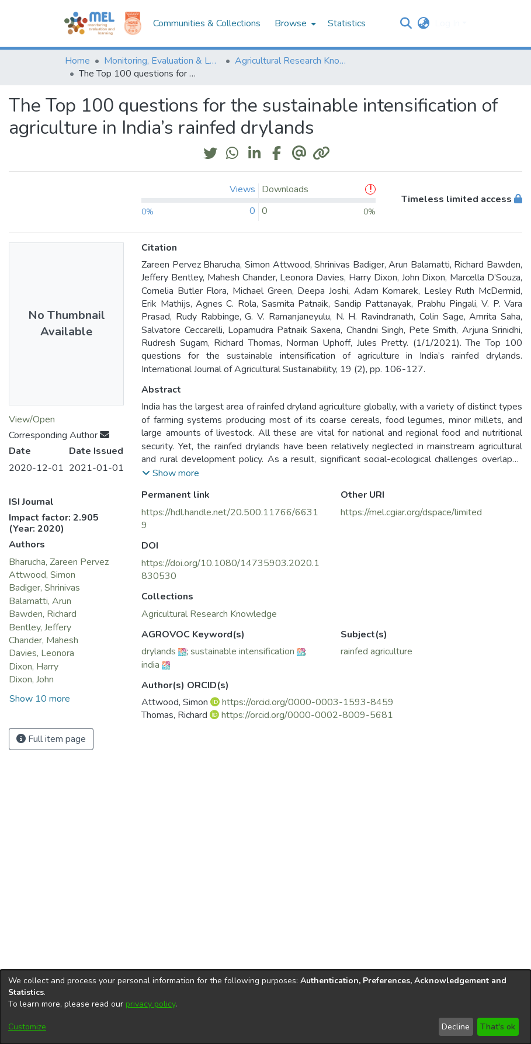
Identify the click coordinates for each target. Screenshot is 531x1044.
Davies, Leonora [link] (41, 653)
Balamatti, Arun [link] (40, 601)
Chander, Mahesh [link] (43, 640)
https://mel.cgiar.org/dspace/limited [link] (411, 512)
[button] (406, 23)
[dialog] (265, 1007)
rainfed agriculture (376, 651)
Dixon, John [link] (31, 679)
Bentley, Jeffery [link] (40, 627)
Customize (27, 1026)
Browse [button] (291, 23)
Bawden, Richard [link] (43, 614)
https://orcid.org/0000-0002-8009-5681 (307, 715)
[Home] (89, 23)
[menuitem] (294, 23)
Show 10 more (39, 698)
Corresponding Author (59, 435)
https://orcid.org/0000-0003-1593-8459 (308, 702)
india (150, 664)
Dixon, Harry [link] (33, 666)
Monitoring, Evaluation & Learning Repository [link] (162, 60)
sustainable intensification (242, 651)
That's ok (497, 1026)
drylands (158, 651)
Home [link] (77, 60)
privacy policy (150, 1004)
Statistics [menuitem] (347, 23)
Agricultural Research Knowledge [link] (293, 60)
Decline (456, 1026)
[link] (209, 614)
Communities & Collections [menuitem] (207, 23)
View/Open (32, 419)
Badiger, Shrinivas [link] (44, 587)
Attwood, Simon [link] (42, 574)
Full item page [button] (51, 739)
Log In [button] (448, 23)
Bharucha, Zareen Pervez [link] (59, 562)
